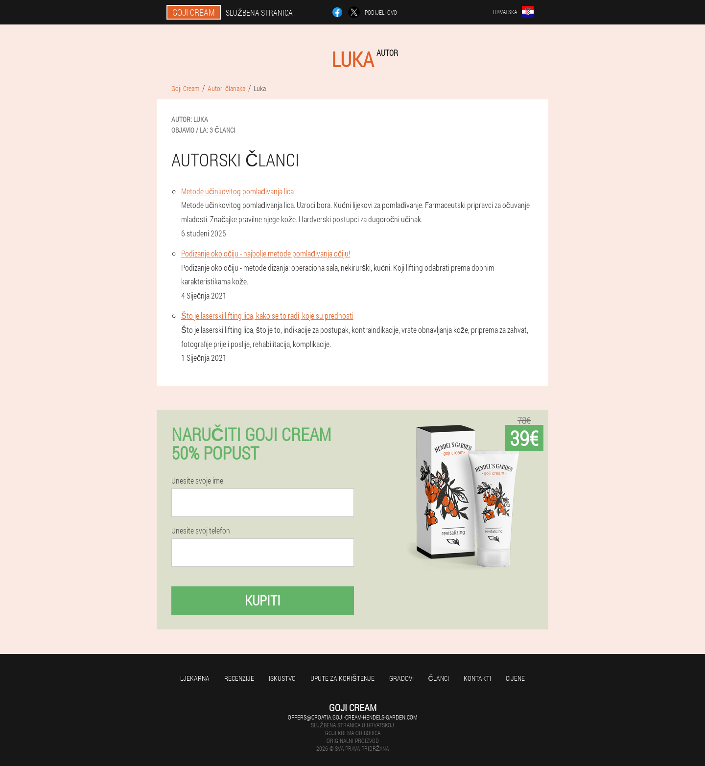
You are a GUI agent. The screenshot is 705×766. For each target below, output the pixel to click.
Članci (438, 678)
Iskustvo (282, 678)
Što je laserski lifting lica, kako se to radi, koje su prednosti (267, 315)
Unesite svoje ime (197, 481)
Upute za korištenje (342, 678)
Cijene (515, 678)
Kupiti (263, 600)
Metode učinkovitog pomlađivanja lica (237, 191)
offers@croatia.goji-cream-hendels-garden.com (352, 717)
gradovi (401, 678)
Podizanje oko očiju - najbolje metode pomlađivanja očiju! (265, 253)
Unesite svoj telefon (200, 530)
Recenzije (239, 678)
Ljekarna (195, 678)
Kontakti (477, 678)
